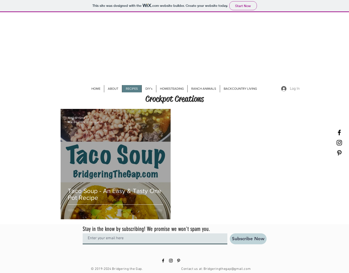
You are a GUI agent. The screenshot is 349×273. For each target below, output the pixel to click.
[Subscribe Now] (248, 238)
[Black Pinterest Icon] (339, 153)
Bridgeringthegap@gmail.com (227, 269)
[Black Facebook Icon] (339, 132)
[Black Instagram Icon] (339, 142)
